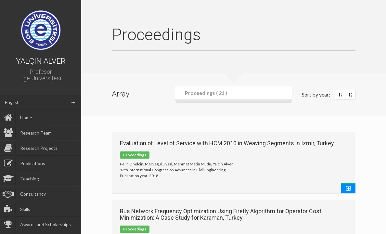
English (12, 102)
